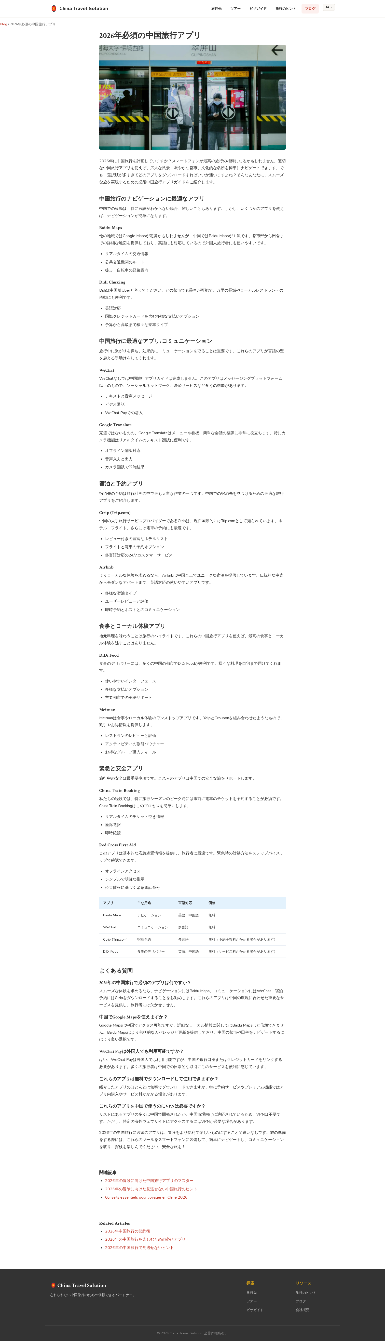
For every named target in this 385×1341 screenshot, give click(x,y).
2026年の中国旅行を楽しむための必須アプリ (145, 1239)
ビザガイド (258, 8)
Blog (3, 24)
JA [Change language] (328, 7)
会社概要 (302, 1309)
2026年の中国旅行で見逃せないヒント (139, 1247)
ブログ (310, 8)
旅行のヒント (285, 8)
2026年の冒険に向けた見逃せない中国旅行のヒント (151, 1189)
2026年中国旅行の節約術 (127, 1231)
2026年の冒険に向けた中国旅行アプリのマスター (149, 1180)
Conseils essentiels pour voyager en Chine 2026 (146, 1197)
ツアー (235, 8)
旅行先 (216, 8)
